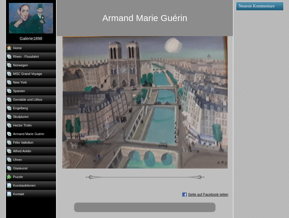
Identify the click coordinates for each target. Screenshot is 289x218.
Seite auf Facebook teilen (208, 195)
